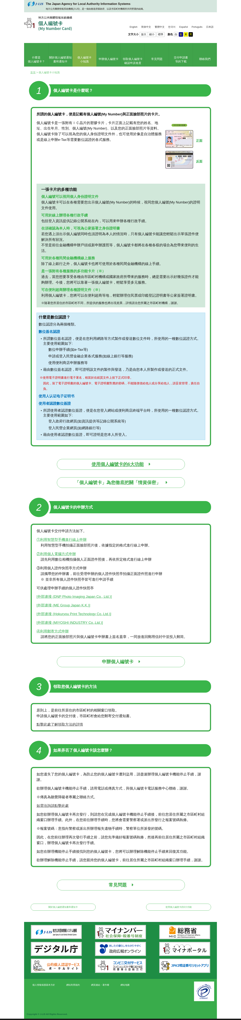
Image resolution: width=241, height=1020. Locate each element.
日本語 (210, 27)
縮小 (151, 34)
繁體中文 (160, 27)
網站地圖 (125, 985)
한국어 (171, 27)
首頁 (33, 72)
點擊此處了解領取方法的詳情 (60, 724)
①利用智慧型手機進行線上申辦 (62, 540)
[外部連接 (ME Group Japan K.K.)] (63, 605)
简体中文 (146, 27)
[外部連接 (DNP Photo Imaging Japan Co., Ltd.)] (74, 597)
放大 (143, 34)
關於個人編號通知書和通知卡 (63, 907)
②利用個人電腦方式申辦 (56, 554)
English (133, 27)
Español (183, 27)
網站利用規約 (73, 985)
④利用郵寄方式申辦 (53, 631)
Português (197, 27)
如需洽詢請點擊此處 (53, 806)
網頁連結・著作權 (100, 985)
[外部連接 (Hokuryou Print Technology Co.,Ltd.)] (74, 614)
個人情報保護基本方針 (43, 985)
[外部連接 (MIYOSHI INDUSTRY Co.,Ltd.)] (70, 623)
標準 (160, 34)
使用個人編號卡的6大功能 (178, 907)
